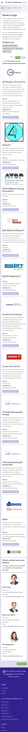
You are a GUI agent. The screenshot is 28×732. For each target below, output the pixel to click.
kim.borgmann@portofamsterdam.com (12, 656)
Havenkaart (4, 710)
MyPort (25, 2)
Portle (9, 8)
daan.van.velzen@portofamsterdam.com (13, 626)
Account (3, 691)
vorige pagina (22, 663)
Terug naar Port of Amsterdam (9, 719)
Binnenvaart (4, 708)
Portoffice (3, 730)
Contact (3, 693)
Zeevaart (3, 705)
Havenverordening (6, 716)
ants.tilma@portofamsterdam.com (15, 596)
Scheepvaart (4, 702)
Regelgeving (4, 713)
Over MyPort (4, 688)
